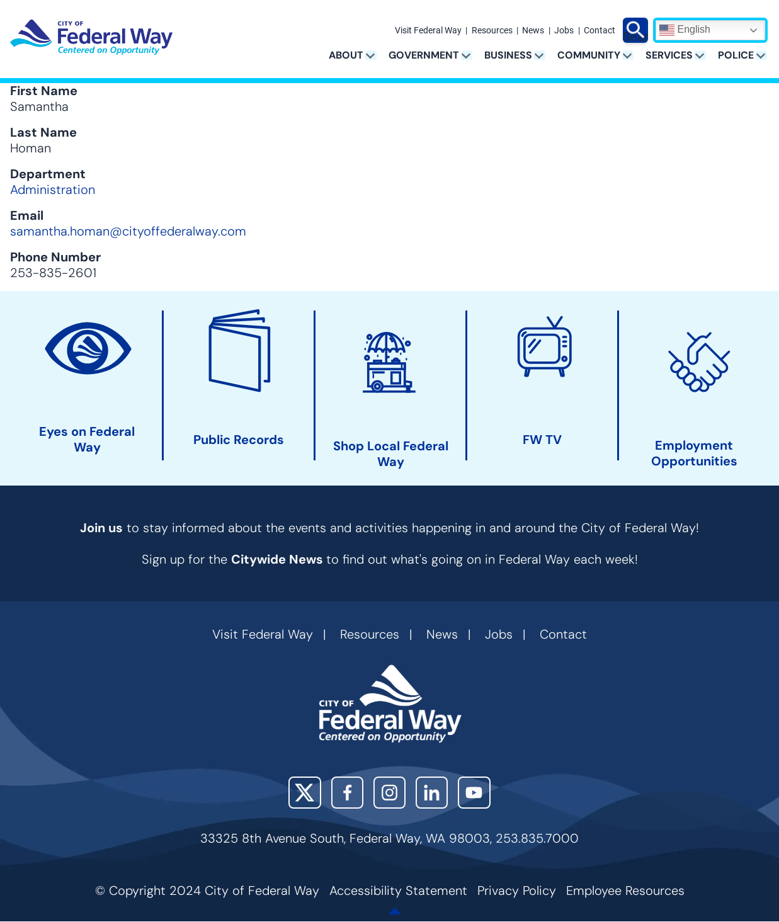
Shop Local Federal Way (390, 454)
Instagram (389, 792)
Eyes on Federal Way (87, 439)
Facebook (347, 792)
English (684, 30)
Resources (492, 30)
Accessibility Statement (398, 890)
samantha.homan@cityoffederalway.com (128, 231)
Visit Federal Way (428, 30)
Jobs (564, 30)
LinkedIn (431, 792)
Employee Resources (625, 890)
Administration (52, 189)
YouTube (474, 792)
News (533, 30)
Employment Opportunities (694, 453)
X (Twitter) (304, 792)
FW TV (542, 440)
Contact (599, 30)
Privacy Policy (516, 890)
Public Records (238, 440)
